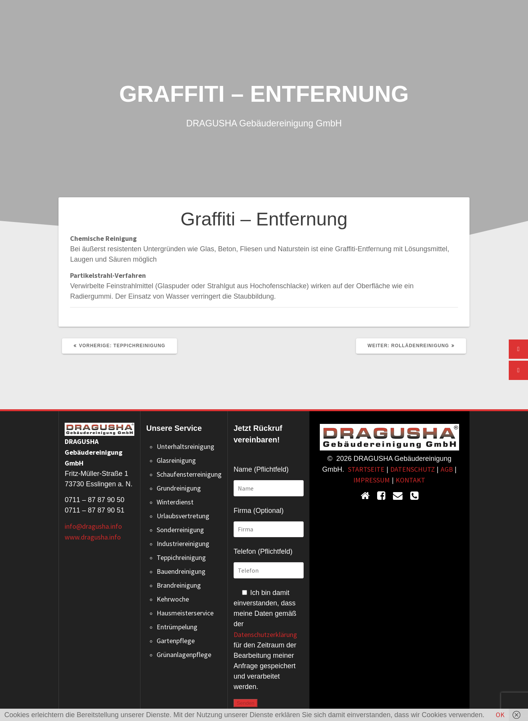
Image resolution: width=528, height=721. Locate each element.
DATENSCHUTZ (412, 469)
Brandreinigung (179, 585)
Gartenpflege (176, 640)
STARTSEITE (366, 469)
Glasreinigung (176, 460)
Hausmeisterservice (185, 612)
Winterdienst (175, 501)
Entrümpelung (177, 626)
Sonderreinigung (180, 529)
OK (500, 714)
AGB (447, 469)
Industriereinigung (183, 543)
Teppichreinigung (181, 557)
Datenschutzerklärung (265, 634)
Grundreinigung (179, 488)
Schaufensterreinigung (189, 474)
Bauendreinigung (181, 571)
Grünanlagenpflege (184, 654)
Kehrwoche (173, 599)
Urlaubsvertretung (183, 515)
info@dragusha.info (93, 526)
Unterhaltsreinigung (185, 446)
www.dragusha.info (93, 537)
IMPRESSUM (371, 480)
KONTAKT (410, 480)
